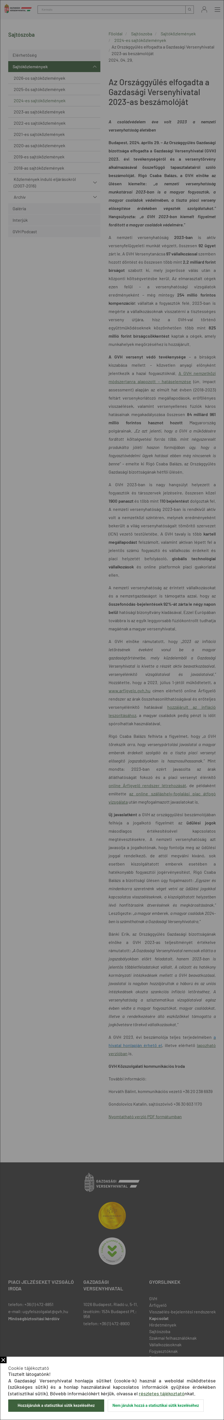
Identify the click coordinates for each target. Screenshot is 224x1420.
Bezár (3, 1360)
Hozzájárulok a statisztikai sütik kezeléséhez (56, 1405)
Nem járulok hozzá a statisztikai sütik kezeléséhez (155, 1405)
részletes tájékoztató (162, 1393)
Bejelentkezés (204, 9)
